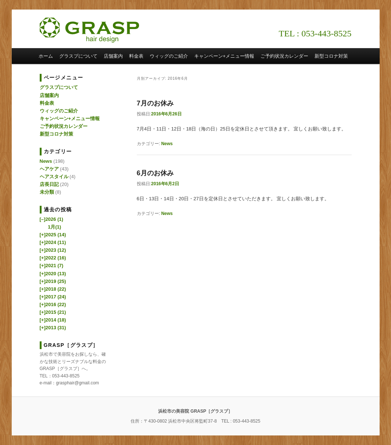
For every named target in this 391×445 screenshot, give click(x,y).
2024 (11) (53, 242)
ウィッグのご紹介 (169, 56)
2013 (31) (53, 327)
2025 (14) (53, 234)
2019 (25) (53, 281)
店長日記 (49, 184)
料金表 (136, 56)
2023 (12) (53, 250)
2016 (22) (53, 304)
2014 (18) (53, 320)
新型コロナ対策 (331, 56)
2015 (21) (53, 312)
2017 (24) (53, 296)
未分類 (47, 192)
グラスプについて (78, 56)
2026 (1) (51, 219)
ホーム (46, 56)
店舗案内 (113, 56)
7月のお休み (155, 103)
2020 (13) (53, 273)
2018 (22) (53, 289)
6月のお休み (155, 173)
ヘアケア (49, 169)
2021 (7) (52, 265)
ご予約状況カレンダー (284, 56)
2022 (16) (53, 258)
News (167, 143)
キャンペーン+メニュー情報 (224, 56)
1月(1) (54, 227)
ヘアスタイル (54, 176)
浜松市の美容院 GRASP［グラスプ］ (89, 30)
